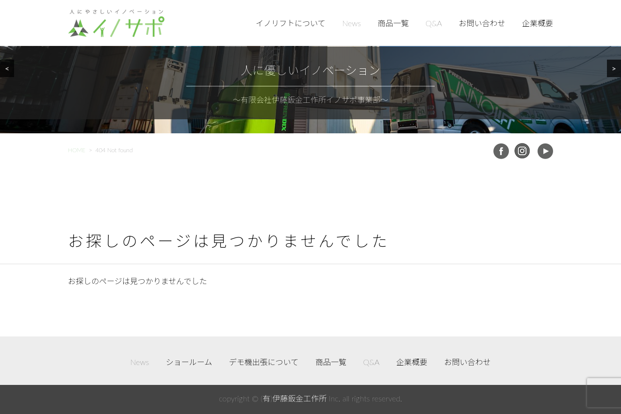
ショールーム (189, 361)
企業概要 (537, 23)
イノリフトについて (291, 23)
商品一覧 (393, 23)
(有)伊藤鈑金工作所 (294, 398)
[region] (310, 66)
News (351, 23)
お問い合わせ (481, 23)
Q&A (433, 23)
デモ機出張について (264, 361)
